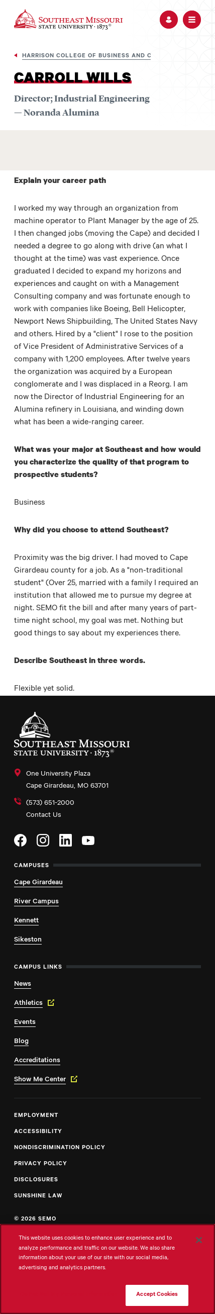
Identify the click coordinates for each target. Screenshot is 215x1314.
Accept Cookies (157, 1295)
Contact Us (43, 816)
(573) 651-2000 (50, 804)
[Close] (199, 1240)
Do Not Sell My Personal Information (69, 1295)
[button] (169, 20)
